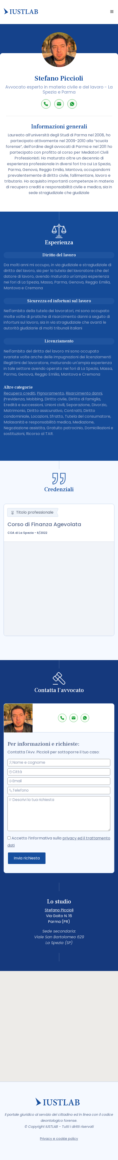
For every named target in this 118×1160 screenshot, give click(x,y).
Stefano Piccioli (59, 910)
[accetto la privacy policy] (9, 837)
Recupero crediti (19, 393)
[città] (59, 772)
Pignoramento (50, 393)
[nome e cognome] (59, 763)
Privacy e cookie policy (59, 1138)
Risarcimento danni (84, 393)
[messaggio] (59, 813)
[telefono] (59, 790)
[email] (59, 781)
